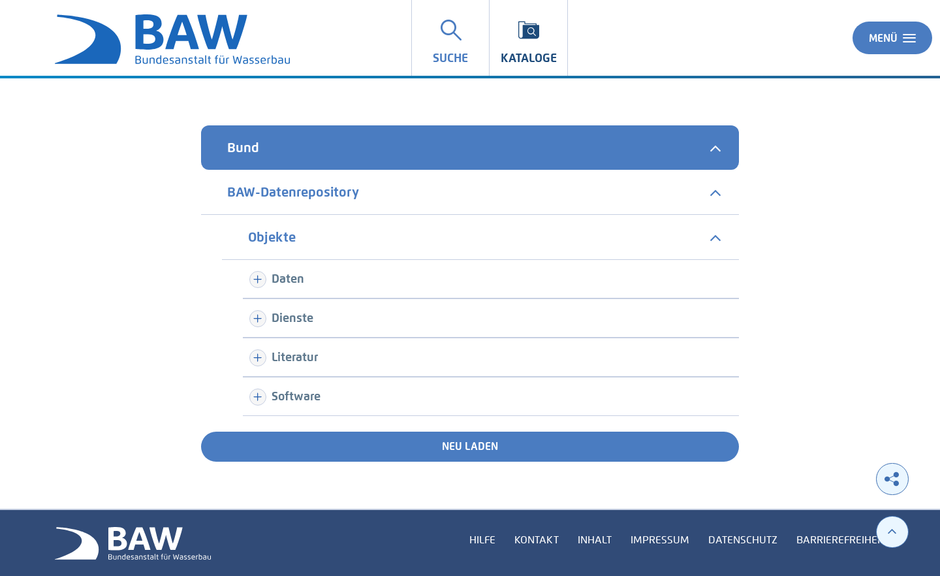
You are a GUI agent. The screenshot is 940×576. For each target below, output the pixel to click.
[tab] (470, 147)
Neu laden (470, 446)
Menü (892, 37)
